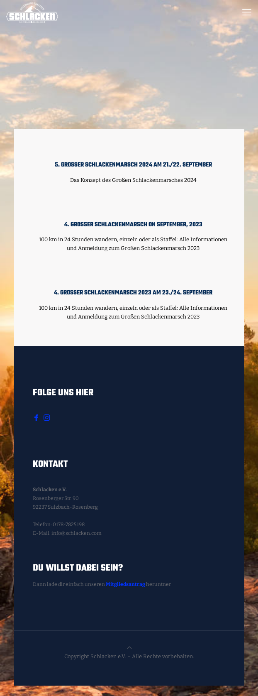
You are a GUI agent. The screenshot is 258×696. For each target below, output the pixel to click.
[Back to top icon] (129, 648)
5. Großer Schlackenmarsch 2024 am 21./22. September (133, 165)
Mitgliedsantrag (125, 584)
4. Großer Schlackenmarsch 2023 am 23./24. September (133, 293)
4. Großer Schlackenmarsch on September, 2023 (133, 225)
